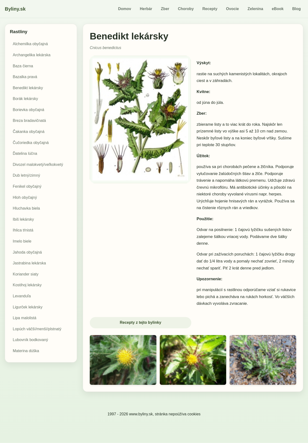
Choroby (186, 9)
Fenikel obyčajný (27, 186)
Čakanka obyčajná (29, 132)
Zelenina (255, 9)
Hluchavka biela (26, 208)
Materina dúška (26, 351)
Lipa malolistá (24, 318)
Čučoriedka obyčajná (31, 143)
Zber (165, 9)
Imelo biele (22, 241)
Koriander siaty (25, 274)
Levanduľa (22, 296)
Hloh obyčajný (25, 197)
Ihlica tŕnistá (23, 230)
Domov (124, 9)
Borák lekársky (25, 99)
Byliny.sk (15, 9)
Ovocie (232, 9)
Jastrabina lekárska (29, 263)
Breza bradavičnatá (29, 121)
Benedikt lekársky (28, 88)
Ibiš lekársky (23, 219)
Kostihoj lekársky (27, 285)
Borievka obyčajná (28, 110)
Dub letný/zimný (26, 175)
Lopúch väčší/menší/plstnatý (37, 329)
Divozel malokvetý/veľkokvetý (38, 164)
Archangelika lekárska (32, 55)
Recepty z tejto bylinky (140, 323)
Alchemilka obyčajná (30, 44)
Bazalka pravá (25, 77)
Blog (296, 9)
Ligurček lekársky (28, 307)
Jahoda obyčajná (27, 252)
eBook (278, 9)
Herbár (146, 9)
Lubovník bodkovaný (30, 340)
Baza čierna (23, 66)
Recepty (209, 9)
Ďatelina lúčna (25, 153)
